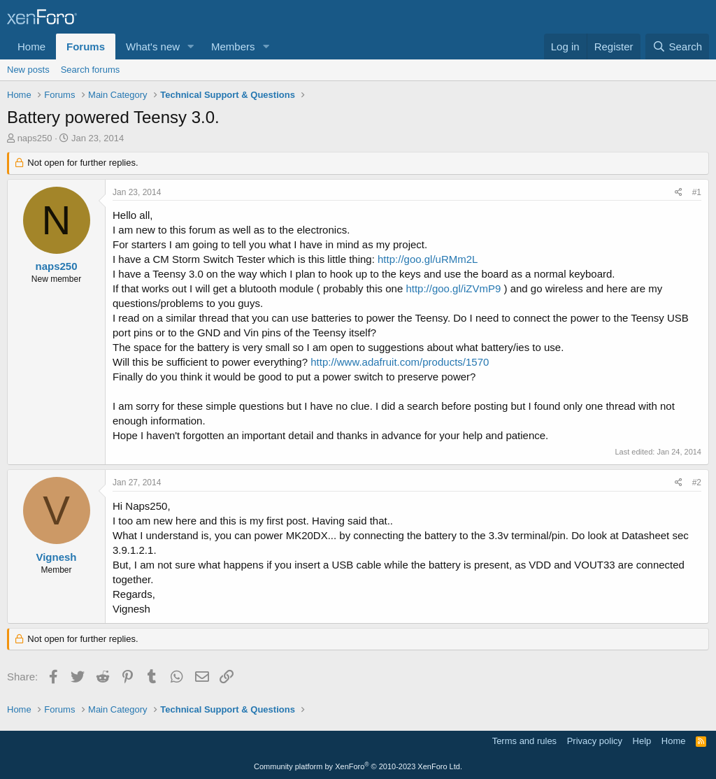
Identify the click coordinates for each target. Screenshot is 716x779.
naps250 (34, 138)
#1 (696, 192)
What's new (153, 46)
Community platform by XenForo (358, 766)
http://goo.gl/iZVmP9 (453, 288)
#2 (696, 482)
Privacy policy (594, 741)
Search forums (90, 69)
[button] (191, 46)
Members (233, 46)
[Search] (677, 46)
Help (642, 741)
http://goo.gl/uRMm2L (428, 259)
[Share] (678, 193)
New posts (28, 69)
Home (31, 46)
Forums (85, 46)
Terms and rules (524, 741)
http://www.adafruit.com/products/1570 (399, 362)
